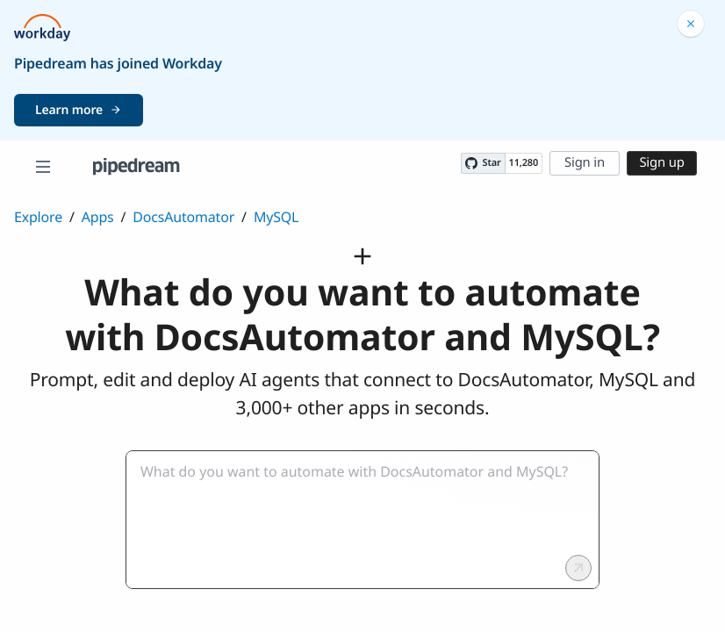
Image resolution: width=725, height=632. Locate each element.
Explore (38, 216)
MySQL (276, 216)
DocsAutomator (183, 216)
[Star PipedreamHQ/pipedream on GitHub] (483, 163)
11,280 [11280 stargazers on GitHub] (523, 162)
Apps (98, 216)
